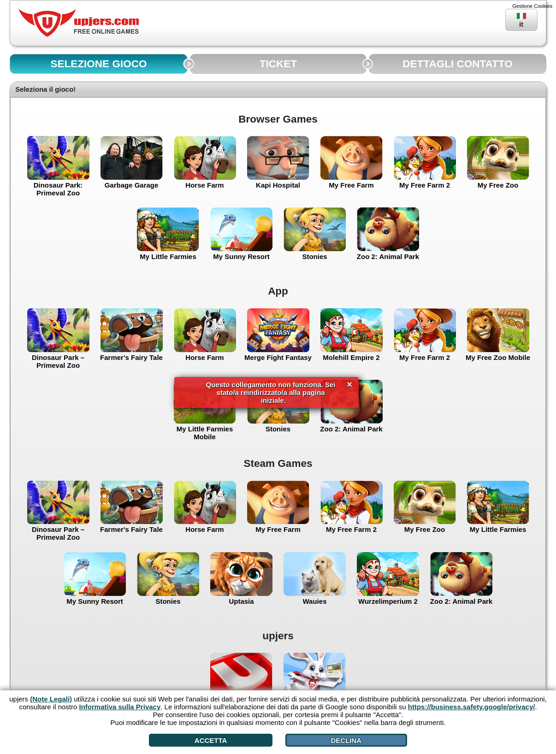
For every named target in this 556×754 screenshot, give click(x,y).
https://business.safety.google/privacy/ (471, 707)
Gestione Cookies (532, 6)
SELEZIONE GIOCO (99, 64)
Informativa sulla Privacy (120, 707)
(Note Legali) (51, 699)
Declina (346, 740)
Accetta (211, 740)
